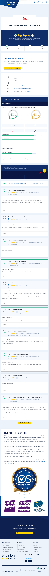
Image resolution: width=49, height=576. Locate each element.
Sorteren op (38, 183)
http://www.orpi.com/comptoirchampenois (22, 88)
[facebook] (26, 561)
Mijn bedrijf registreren (24, 533)
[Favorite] (44, 171)
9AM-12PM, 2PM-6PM (25, 91)
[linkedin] (31, 561)
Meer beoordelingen (24, 422)
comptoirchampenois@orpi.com (20, 85)
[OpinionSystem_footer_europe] (41, 567)
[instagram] (29, 561)
